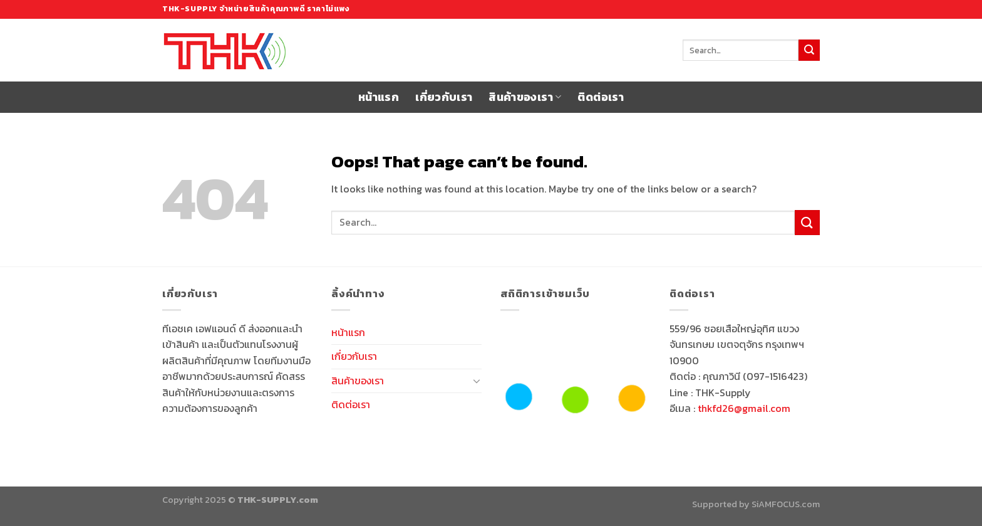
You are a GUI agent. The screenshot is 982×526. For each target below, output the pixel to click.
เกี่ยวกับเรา (443, 97)
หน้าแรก (378, 97)
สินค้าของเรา (524, 97)
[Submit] (809, 50)
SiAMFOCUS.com (786, 504)
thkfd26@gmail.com (744, 408)
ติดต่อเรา (600, 97)
